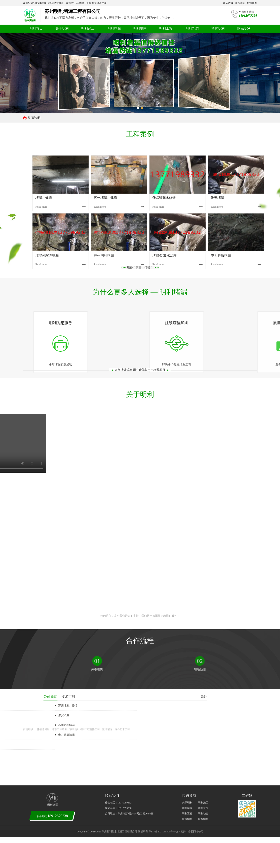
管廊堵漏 (115, 117)
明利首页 (36, 28)
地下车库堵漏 (59, 238)
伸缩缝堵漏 (43, 238)
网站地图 (252, 3)
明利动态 (192, 28)
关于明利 (62, 28)
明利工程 (166, 28)
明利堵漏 (114, 28)
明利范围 (140, 28)
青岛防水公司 (122, 238)
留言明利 (218, 28)
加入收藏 (228, 3)
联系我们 (240, 3)
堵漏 (44, 117)
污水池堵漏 (55, 117)
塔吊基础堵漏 (86, 117)
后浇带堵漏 (70, 117)
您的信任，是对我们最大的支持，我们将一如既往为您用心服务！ (140, 114)
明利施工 (88, 28)
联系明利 (244, 28)
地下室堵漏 (102, 117)
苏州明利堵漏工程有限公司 (84, 238)
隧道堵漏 (107, 238)
